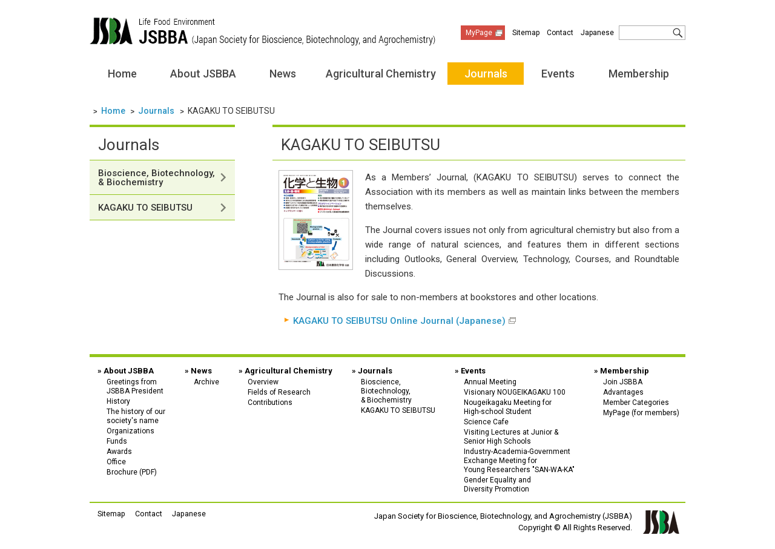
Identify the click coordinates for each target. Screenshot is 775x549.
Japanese (597, 32)
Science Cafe (486, 421)
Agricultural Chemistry (381, 73)
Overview (263, 381)
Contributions (270, 402)
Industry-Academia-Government (519, 460)
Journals (485, 73)
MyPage (479, 32)
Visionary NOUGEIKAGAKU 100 (515, 391)
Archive (206, 381)
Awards (119, 451)
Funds (117, 440)
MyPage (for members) (641, 412)
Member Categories (636, 402)
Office (116, 461)
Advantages (623, 391)
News (282, 73)
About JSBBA (203, 73)
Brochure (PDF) (132, 471)
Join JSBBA (622, 381)
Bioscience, (398, 390)
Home (122, 73)
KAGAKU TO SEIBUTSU (145, 207)
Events (558, 73)
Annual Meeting (490, 381)
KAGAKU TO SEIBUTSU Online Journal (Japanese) (399, 320)
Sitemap (525, 32)
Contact (560, 32)
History (118, 400)
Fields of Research (279, 391)
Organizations (130, 430)
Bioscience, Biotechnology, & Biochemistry (156, 178)
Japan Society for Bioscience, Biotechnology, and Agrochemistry (262, 31)
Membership (638, 73)
